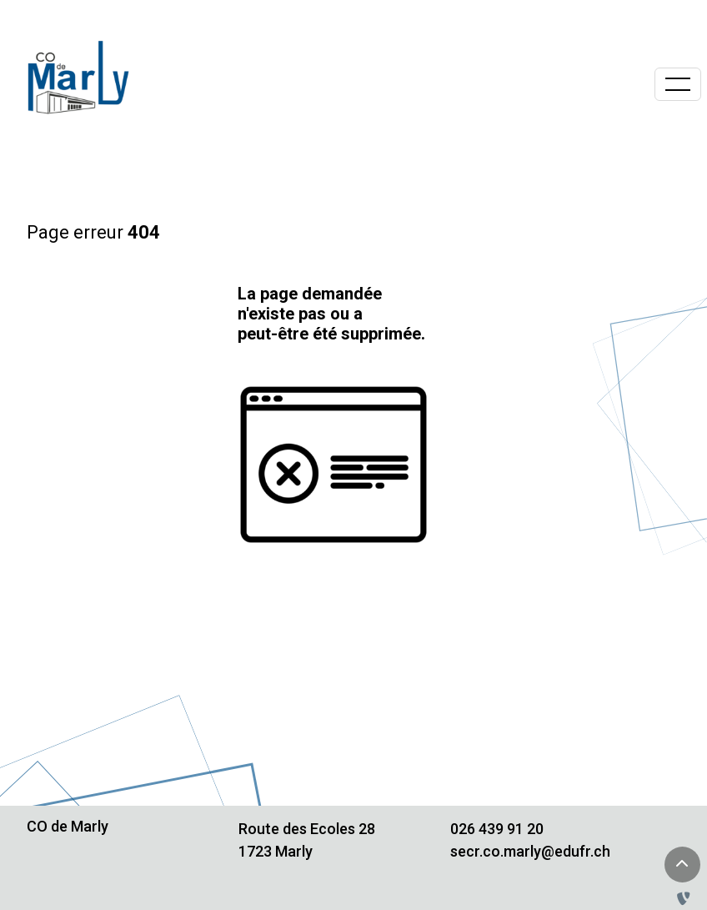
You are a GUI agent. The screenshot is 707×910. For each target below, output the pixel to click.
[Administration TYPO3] (687, 898)
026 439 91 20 (497, 828)
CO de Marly (67, 826)
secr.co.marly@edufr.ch (530, 851)
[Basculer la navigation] (677, 84)
